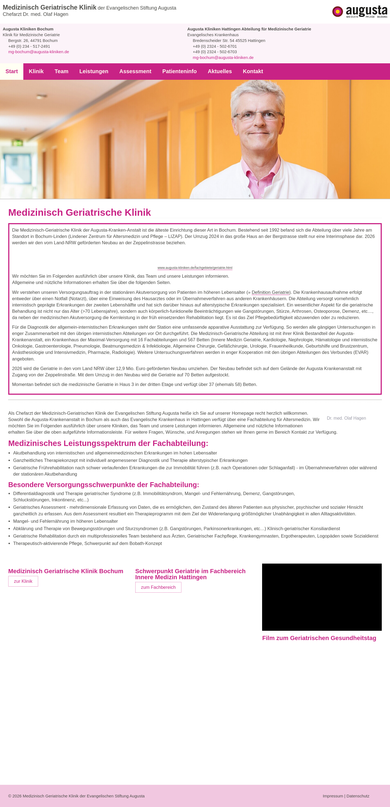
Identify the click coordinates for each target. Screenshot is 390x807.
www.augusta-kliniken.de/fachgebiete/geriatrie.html (195, 342)
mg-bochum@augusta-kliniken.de (38, 51)
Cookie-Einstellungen (312, 733)
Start (11, 71)
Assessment (131, 71)
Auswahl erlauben (287, 791)
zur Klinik (23, 753)
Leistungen (91, 71)
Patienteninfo (173, 71)
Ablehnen (252, 791)
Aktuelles (213, 71)
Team (60, 71)
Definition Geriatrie (277, 368)
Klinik (35, 71)
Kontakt (245, 71)
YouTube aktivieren (280, 733)
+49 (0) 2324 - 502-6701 (214, 46)
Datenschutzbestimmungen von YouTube (301, 726)
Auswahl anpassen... (332, 791)
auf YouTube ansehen (347, 733)
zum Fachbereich (158, 759)
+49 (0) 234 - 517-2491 (28, 46)
